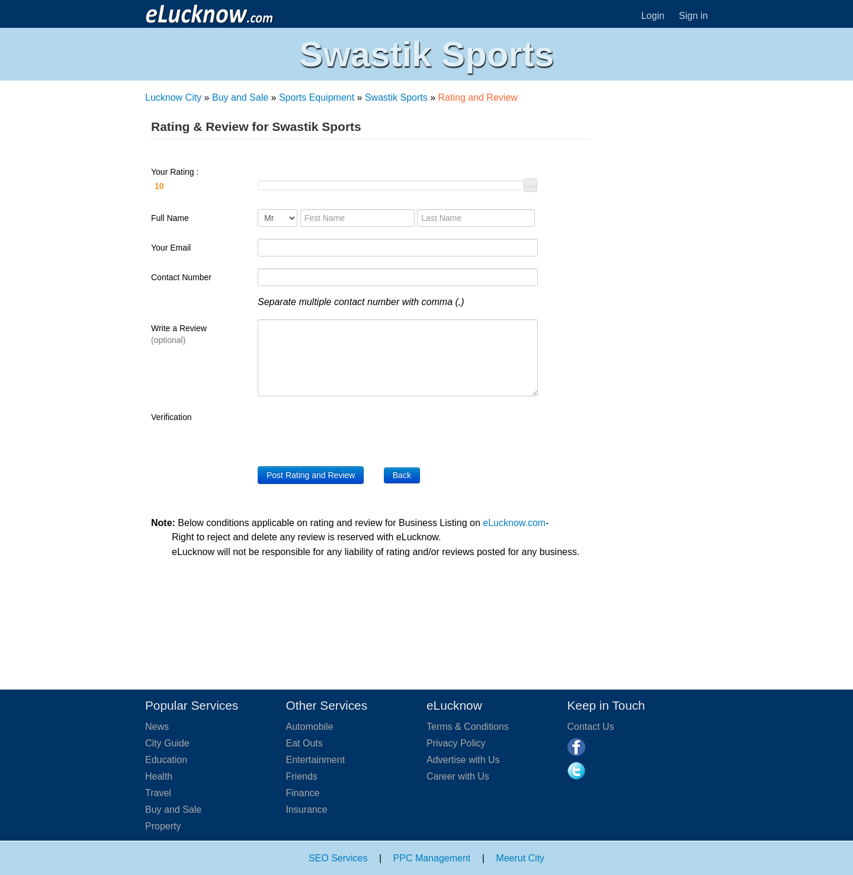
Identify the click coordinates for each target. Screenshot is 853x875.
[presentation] (348, 431)
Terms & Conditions (467, 727)
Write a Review (179, 334)
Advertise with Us (463, 760)
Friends (302, 776)
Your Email (171, 247)
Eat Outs (304, 743)
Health (158, 776)
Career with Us (457, 776)
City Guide (167, 743)
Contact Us (590, 727)
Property (163, 826)
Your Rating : (198, 180)
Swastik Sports (396, 97)
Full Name (170, 218)
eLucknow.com (514, 523)
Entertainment (315, 760)
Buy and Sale (240, 97)
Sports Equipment (316, 97)
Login (652, 16)
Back (402, 475)
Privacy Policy (456, 743)
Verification (171, 417)
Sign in (693, 16)
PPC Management (432, 858)
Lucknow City (173, 97)
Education (166, 760)
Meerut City (520, 858)
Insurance (307, 810)
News (157, 727)
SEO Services (338, 858)
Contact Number (181, 277)
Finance (303, 793)
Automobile (309, 727)
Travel (158, 793)
